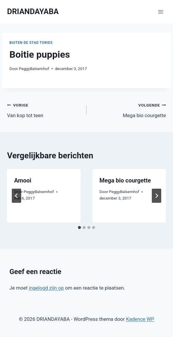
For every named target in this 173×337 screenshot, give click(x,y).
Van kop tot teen (44, 109)
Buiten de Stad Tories (31, 43)
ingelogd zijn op (46, 288)
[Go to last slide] (16, 196)
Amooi (22, 180)
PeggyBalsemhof (34, 68)
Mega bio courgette (129, 109)
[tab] (79, 227)
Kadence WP (140, 319)
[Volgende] (156, 196)
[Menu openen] (160, 11)
